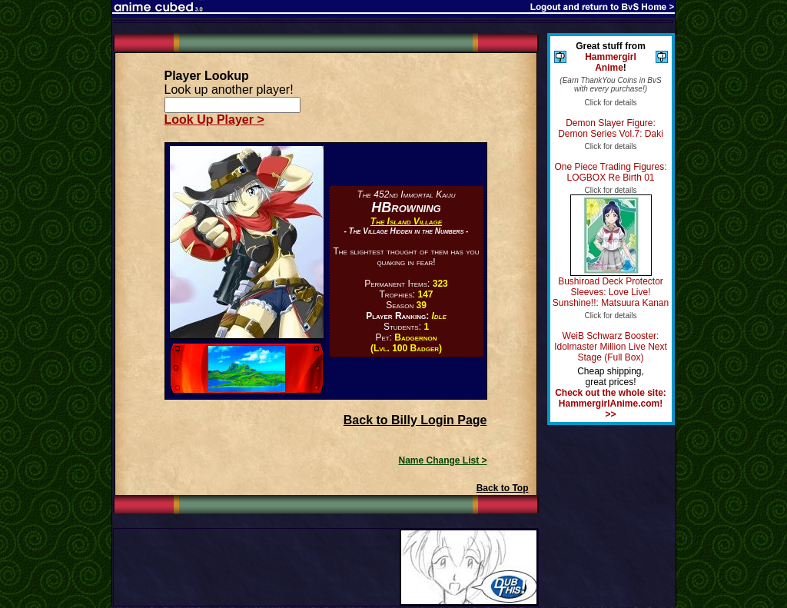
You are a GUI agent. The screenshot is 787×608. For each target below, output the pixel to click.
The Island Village (406, 221)
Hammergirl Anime (610, 62)
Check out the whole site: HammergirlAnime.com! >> (610, 403)
